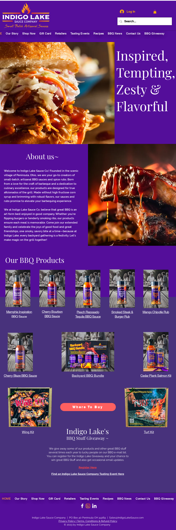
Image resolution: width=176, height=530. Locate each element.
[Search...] (144, 21)
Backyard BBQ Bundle (88, 375)
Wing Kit (28, 432)
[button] (154, 11)
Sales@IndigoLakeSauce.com (126, 517)
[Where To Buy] (88, 407)
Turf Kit (149, 432)
